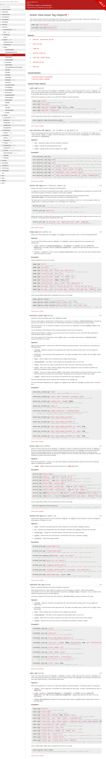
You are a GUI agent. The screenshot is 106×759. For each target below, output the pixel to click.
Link (101, 88)
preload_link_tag (45, 57)
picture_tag (36, 57)
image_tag (36, 48)
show (36, 126)
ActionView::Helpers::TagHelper (41, 79)
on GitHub (41, 126)
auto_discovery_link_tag (47, 39)
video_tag (35, 66)
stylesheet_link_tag (38, 62)
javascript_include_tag (39, 53)
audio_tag (35, 39)
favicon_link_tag (37, 44)
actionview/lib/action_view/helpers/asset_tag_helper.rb (39, 7)
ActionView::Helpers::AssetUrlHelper (42, 77)
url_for (69, 134)
